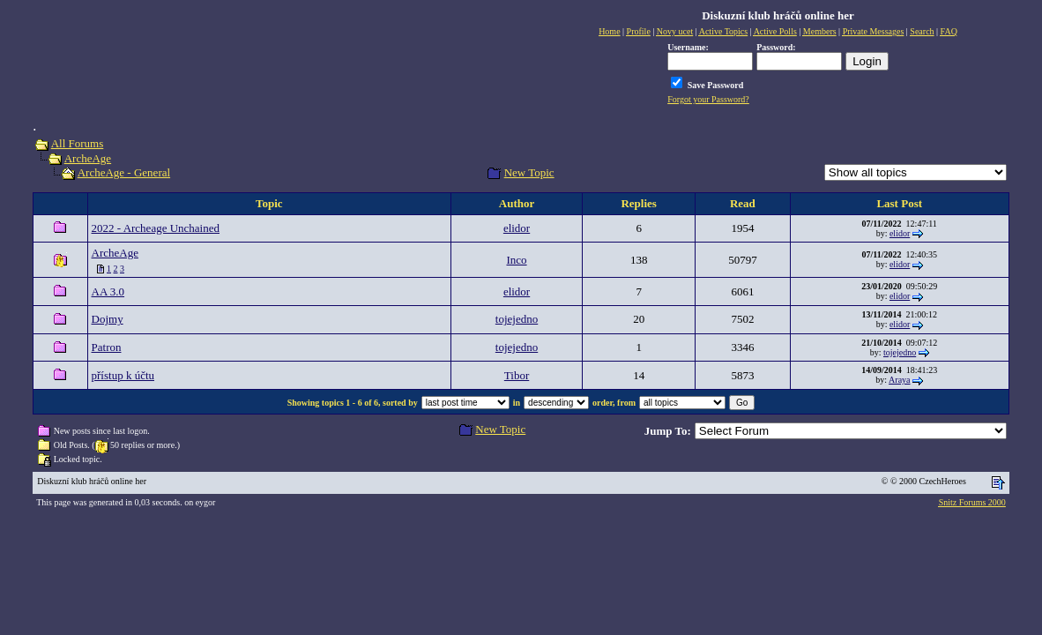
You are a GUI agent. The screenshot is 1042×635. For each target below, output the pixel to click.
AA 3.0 (108, 291)
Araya (899, 380)
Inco (516, 259)
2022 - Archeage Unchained (156, 228)
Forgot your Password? (708, 99)
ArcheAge (87, 158)
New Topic (529, 172)
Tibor (516, 375)
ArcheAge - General (124, 172)
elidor (516, 228)
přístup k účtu (123, 375)
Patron (107, 347)
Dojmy (107, 318)
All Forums (77, 143)
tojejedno (516, 318)
